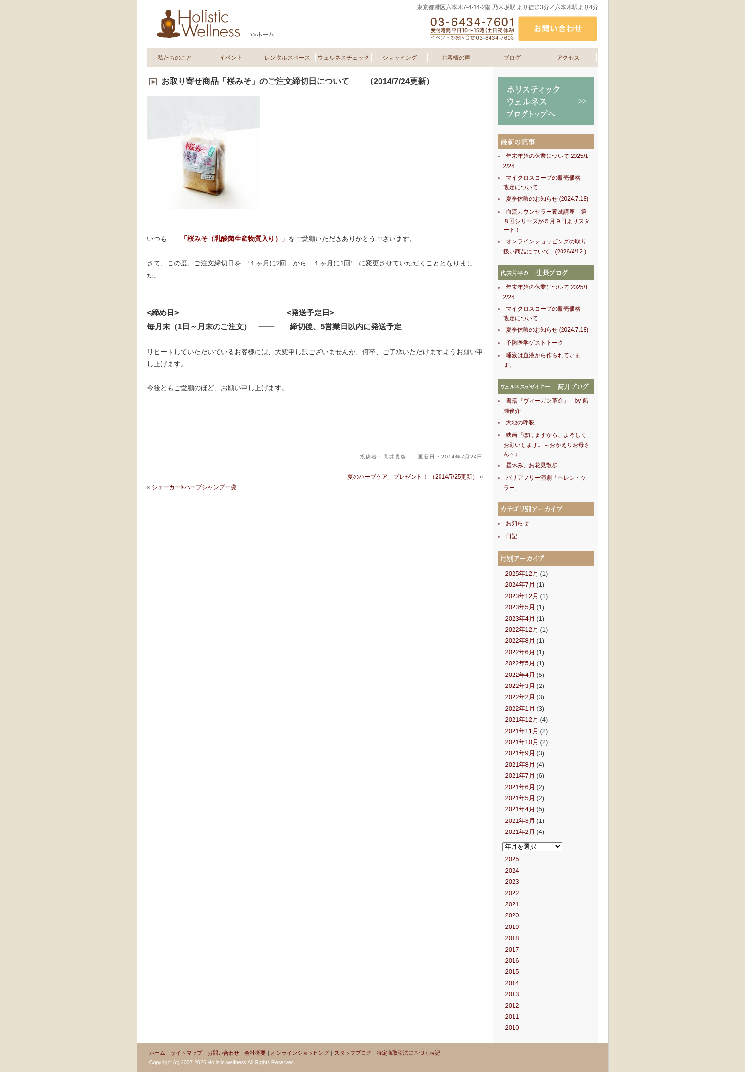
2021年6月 (520, 787)
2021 (512, 904)
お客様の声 (455, 57)
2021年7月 (520, 775)
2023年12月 (521, 596)
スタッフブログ (352, 1053)
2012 (512, 1005)
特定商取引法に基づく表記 (408, 1053)
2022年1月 (520, 708)
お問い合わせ (223, 1053)
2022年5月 (520, 663)
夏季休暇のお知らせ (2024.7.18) (547, 198)
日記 (511, 536)
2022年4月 (520, 674)
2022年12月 (521, 629)
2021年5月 (520, 798)
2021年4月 (520, 809)
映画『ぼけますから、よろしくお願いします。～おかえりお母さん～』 (546, 444)
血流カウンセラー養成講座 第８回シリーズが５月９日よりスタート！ (546, 221)
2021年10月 (521, 742)
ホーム (157, 1053)
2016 (512, 960)
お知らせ (517, 523)
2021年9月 (520, 753)
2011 (512, 1016)
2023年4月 (520, 618)
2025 (512, 859)
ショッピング (399, 57)
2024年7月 (520, 584)
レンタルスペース (287, 57)
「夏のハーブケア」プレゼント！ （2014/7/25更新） (410, 476)
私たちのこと (175, 57)
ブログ (512, 57)
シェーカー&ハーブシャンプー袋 (194, 487)
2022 (512, 893)
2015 (512, 971)
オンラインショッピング (300, 1053)
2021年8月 (520, 764)
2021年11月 (521, 731)
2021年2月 (520, 831)
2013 (512, 994)
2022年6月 (520, 652)
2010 (512, 1027)
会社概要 (255, 1053)
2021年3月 (520, 820)
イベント (231, 57)
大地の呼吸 (520, 422)
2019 (512, 926)
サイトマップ (186, 1053)
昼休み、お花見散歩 (532, 465)
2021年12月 (521, 719)
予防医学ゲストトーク (534, 342)
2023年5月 (520, 607)
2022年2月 (520, 696)
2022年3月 (520, 685)
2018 (512, 937)
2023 (512, 881)
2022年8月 (520, 640)
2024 (512, 870)
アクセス (568, 57)
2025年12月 (521, 573)
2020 (512, 915)
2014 (512, 983)
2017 (512, 949)
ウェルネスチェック (343, 57)
